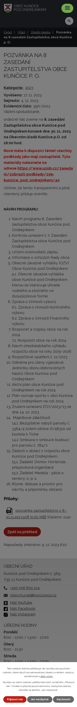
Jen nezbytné (40, 699)
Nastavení (63, 699)
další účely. (46, 676)
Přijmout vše (15, 699)
